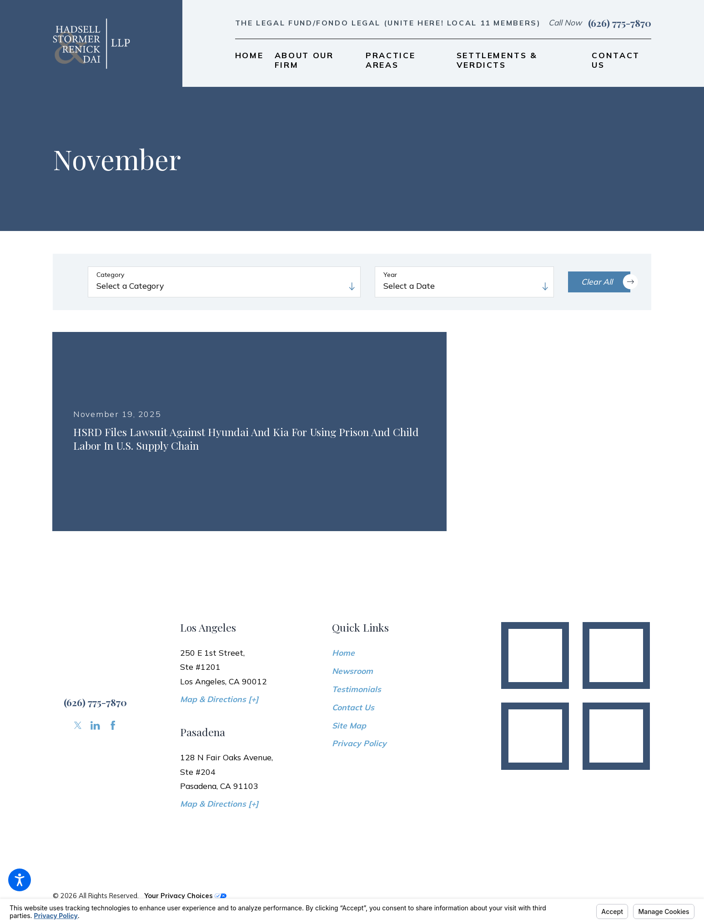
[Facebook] (112, 725)
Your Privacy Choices (185, 895)
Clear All (605, 281)
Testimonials (356, 689)
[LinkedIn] (95, 725)
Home (343, 653)
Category (110, 275)
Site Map (349, 725)
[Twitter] (77, 725)
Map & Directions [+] (219, 699)
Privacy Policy (359, 743)
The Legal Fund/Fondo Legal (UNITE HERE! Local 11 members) (388, 22)
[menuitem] (249, 59)
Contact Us (353, 707)
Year (390, 275)
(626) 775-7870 (619, 22)
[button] (19, 880)
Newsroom (352, 671)
